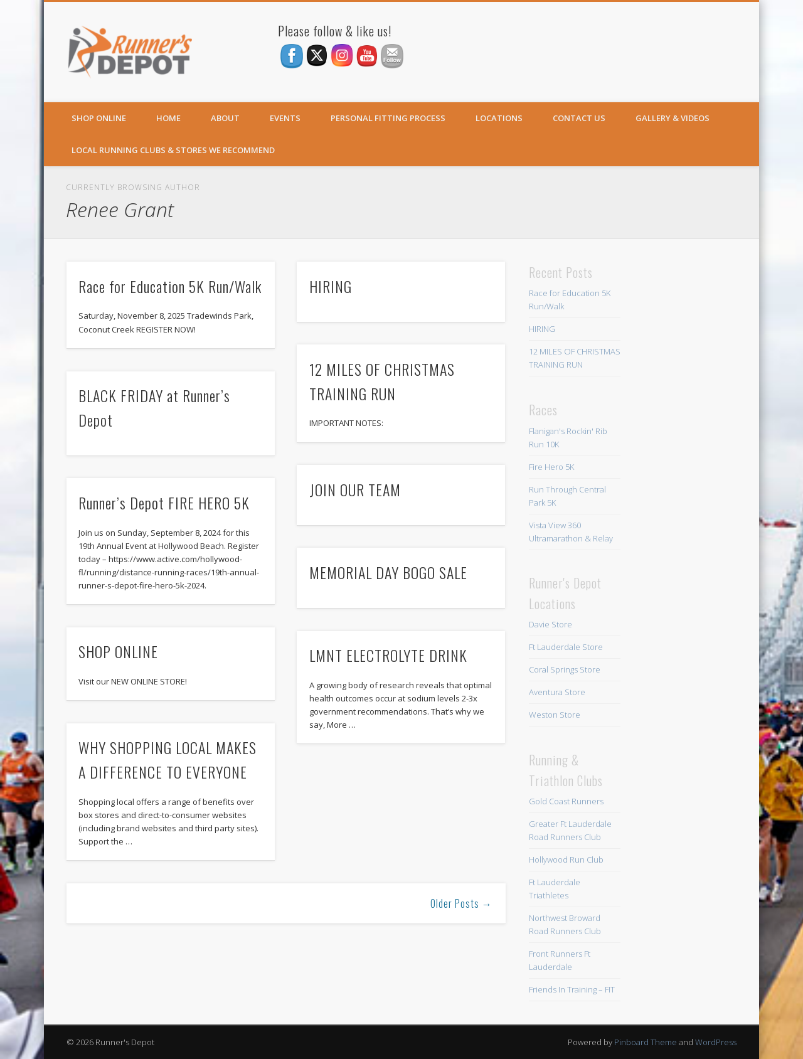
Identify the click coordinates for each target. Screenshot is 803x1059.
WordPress (716, 1042)
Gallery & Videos (672, 118)
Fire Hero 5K (551, 466)
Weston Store (554, 714)
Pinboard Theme (645, 1042)
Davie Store (550, 624)
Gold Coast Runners (566, 801)
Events (285, 118)
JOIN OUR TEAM (355, 489)
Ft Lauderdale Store (566, 646)
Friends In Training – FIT (572, 989)
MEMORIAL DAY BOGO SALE (388, 572)
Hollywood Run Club (566, 859)
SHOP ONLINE (99, 118)
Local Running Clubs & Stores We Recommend (173, 150)
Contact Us (579, 118)
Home (168, 118)
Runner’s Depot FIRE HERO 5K (164, 502)
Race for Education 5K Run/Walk (170, 286)
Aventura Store (557, 692)
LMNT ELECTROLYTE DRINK (388, 655)
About (225, 118)
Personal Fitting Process (388, 118)
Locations (499, 118)
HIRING (330, 286)
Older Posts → (461, 903)
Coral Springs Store (564, 669)
